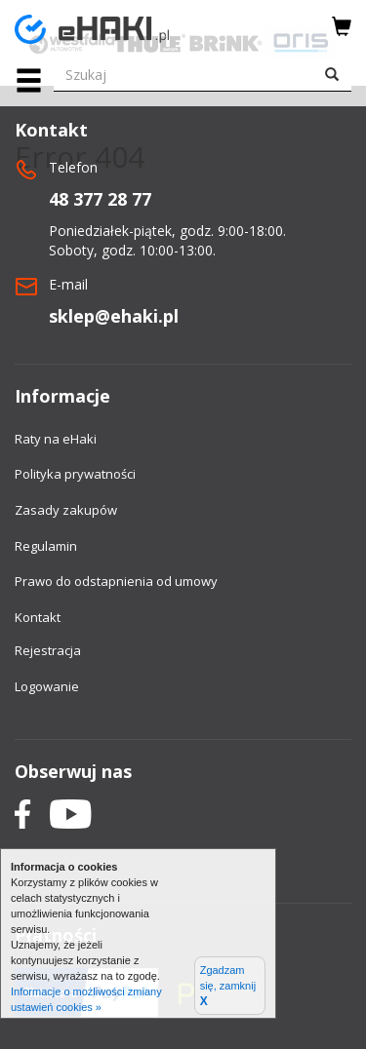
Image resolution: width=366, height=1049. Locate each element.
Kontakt (38, 617)
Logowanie (47, 686)
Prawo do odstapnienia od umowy (116, 581)
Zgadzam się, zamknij (228, 986)
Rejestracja (48, 650)
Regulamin (46, 546)
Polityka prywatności (75, 474)
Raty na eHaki (56, 438)
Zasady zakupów (66, 510)
